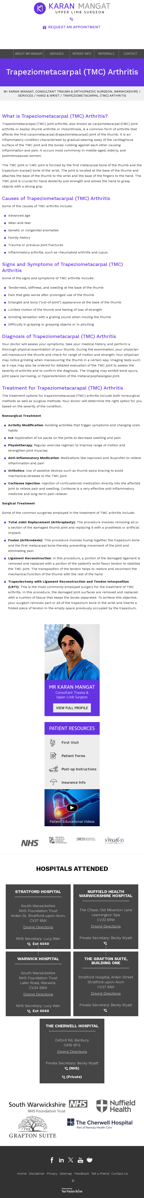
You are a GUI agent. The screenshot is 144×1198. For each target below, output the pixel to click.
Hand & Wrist (48, 95)
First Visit (64, 742)
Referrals (106, 53)
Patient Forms (67, 756)
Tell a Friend (100, 1173)
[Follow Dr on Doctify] (91, 1160)
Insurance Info (67, 782)
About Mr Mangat (29, 53)
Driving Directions (38, 927)
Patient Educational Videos (72, 821)
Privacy (52, 1173)
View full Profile (72, 708)
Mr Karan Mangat (72, 691)
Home (7, 53)
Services (57, 53)
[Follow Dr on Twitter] (72, 1160)
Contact (130, 53)
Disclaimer (37, 1173)
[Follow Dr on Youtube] (81, 1160)
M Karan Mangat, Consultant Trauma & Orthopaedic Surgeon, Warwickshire (71, 91)
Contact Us (119, 1173)
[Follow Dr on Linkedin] (63, 1160)
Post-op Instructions (73, 769)
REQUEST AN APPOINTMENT (71, 27)
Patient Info (82, 53)
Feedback (81, 1173)
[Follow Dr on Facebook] (53, 1160)
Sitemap (66, 1173)
